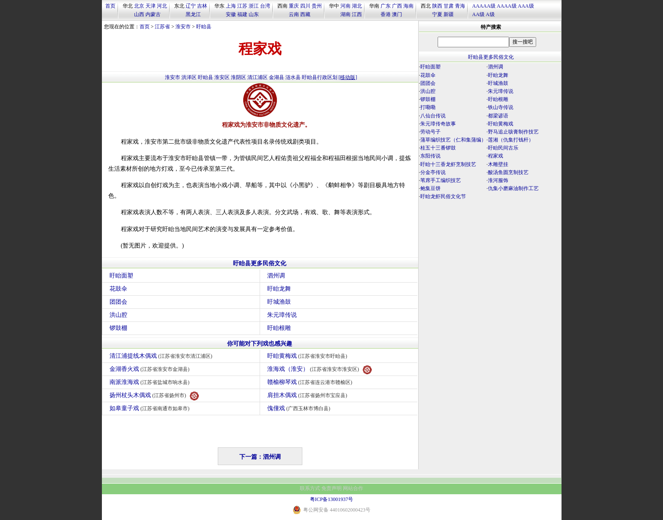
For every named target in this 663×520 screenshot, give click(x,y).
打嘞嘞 (428, 107)
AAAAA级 (484, 6)
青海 (460, 6)
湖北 (357, 6)
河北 (162, 6)
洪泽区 (189, 77)
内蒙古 (153, 14)
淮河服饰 (498, 180)
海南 (408, 6)
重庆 (294, 6)
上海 (231, 6)
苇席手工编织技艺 (440, 180)
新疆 (449, 14)
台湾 (265, 6)
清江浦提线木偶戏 (162, 356)
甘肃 (449, 6)
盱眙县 (203, 27)
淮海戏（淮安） (319, 369)
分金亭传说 (433, 172)
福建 (242, 14)
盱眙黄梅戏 (308, 356)
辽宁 (191, 6)
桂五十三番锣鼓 (438, 148)
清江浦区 (257, 77)
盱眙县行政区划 (319, 77)
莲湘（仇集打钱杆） (511, 140)
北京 (139, 6)
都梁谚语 (498, 116)
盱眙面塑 (121, 275)
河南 (345, 6)
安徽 (231, 14)
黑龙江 (193, 14)
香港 (386, 14)
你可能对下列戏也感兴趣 (259, 343)
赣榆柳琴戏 (311, 382)
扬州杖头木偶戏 (154, 396)
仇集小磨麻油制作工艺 (513, 188)
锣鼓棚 (118, 328)
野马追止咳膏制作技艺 (513, 132)
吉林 (202, 6)
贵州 (317, 6)
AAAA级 (507, 6)
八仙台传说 (433, 116)
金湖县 (276, 77)
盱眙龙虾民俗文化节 (443, 196)
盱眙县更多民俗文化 (259, 263)
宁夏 (437, 14)
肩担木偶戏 (308, 395)
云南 (294, 14)
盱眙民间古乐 (503, 148)
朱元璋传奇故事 (438, 124)
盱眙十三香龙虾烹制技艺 (448, 164)
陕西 (437, 6)
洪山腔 (118, 315)
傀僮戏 (300, 408)
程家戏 (495, 156)
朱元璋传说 (282, 315)
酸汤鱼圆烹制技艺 (508, 172)
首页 (110, 6)
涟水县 (293, 77)
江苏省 (162, 27)
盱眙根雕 (279, 328)
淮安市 (183, 27)
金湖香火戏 (151, 369)
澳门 (397, 14)
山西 (139, 14)
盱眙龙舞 (279, 289)
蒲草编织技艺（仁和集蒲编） (453, 140)
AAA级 (526, 6)
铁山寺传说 (500, 107)
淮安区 (222, 77)
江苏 (242, 6)
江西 (357, 14)
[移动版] (348, 77)
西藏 (305, 14)
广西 (397, 6)
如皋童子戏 (151, 408)
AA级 (478, 14)
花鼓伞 (118, 289)
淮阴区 (238, 77)
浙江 (254, 6)
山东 (254, 14)
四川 (305, 6)
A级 (490, 14)
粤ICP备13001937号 (331, 499)
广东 (386, 6)
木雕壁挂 (498, 164)
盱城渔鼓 (279, 302)
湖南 (345, 14)
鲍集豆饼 (430, 188)
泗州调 (276, 275)
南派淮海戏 (151, 382)
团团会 (118, 302)
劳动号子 (430, 132)
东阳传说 (430, 156)
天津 (150, 6)
